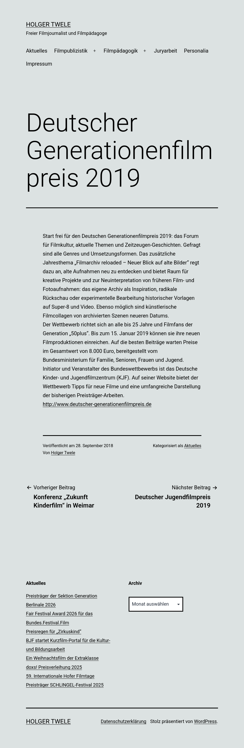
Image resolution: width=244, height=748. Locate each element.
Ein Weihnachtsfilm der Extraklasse (62, 658)
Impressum (39, 64)
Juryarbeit (165, 51)
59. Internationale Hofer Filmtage (60, 676)
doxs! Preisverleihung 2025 (54, 667)
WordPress (205, 721)
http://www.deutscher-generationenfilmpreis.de (97, 404)
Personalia (196, 51)
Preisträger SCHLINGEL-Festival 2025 (65, 685)
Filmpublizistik (70, 51)
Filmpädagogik (121, 51)
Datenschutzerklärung (123, 721)
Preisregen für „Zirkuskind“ (53, 631)
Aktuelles (36, 51)
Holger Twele (48, 24)
